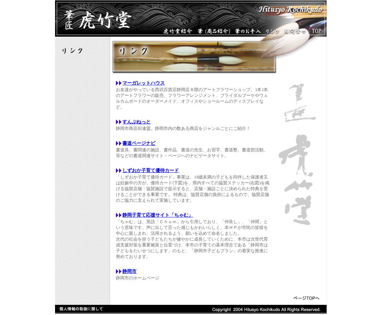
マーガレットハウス (143, 83)
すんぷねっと (136, 121)
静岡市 (129, 271)
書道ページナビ (138, 143)
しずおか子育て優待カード (150, 170)
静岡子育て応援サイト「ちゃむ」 (157, 215)
